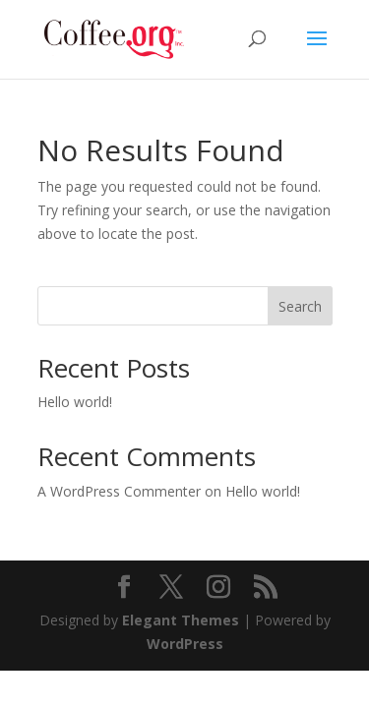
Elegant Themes (180, 620)
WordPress (185, 643)
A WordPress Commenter (119, 491)
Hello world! (74, 401)
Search (300, 306)
